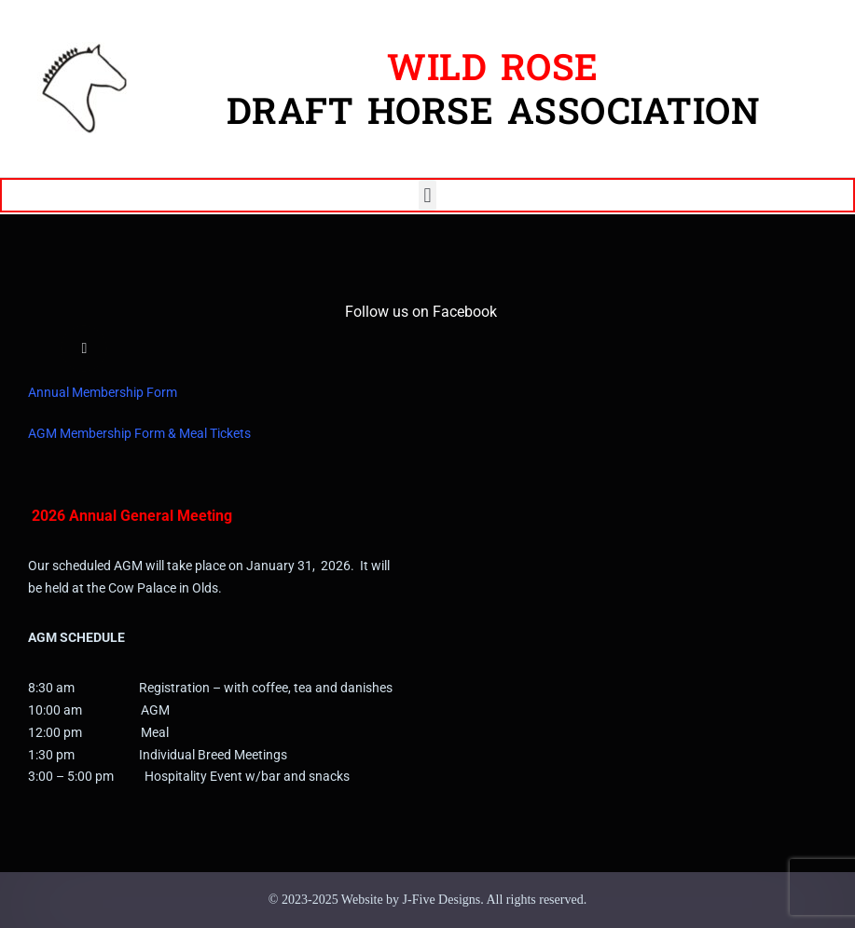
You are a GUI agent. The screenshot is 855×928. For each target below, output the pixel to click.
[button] (427, 195)
